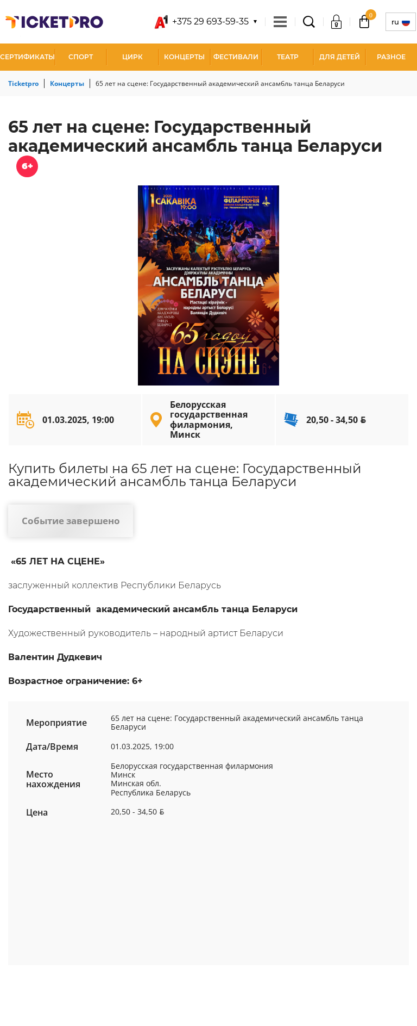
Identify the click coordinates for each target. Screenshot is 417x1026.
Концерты (184, 57)
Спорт (80, 57)
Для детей (339, 57)
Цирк (132, 57)
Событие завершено (71, 520)
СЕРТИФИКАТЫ (27, 57)
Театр (288, 57)
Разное (391, 57)
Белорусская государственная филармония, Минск (209, 419)
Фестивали (235, 57)
